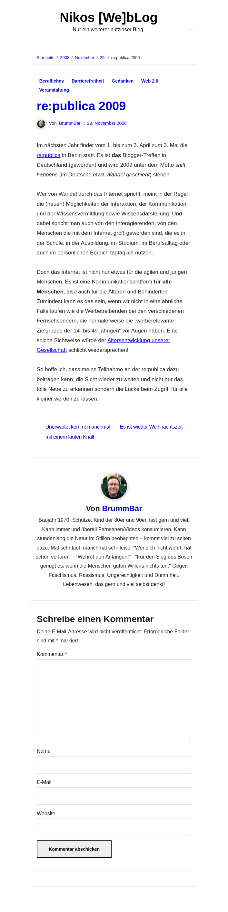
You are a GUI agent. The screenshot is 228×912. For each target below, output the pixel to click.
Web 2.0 (149, 81)
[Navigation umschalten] (32, 22)
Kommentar (52, 654)
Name (44, 751)
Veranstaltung (54, 90)
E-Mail (44, 782)
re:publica (49, 155)
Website (46, 813)
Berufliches (51, 81)
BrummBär (70, 123)
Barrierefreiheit (88, 81)
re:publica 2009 (81, 106)
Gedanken (123, 81)
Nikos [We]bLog (109, 17)
